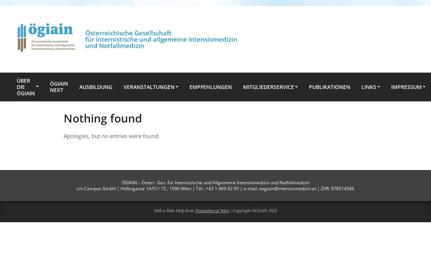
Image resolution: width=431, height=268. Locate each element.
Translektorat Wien (212, 210)
